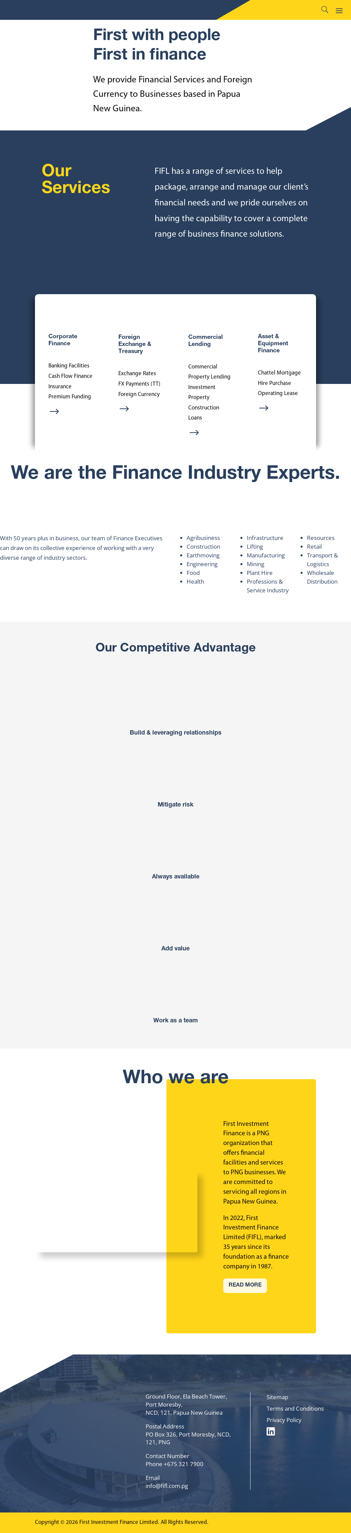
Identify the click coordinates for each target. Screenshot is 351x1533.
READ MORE (245, 1285)
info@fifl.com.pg (167, 1486)
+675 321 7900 (183, 1464)
